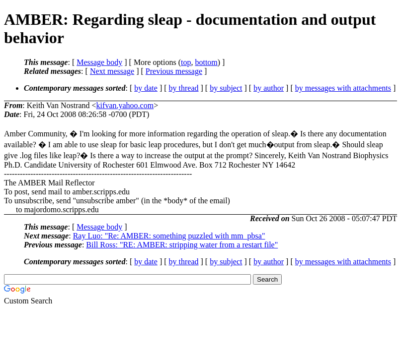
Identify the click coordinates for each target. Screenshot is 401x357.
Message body (99, 62)
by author (268, 88)
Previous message (174, 71)
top (186, 62)
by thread (184, 88)
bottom (206, 62)
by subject (226, 88)
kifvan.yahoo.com (125, 105)
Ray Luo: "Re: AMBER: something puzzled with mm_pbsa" (169, 236)
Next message (112, 71)
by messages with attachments (343, 88)
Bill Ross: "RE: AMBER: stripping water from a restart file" (182, 244)
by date (146, 88)
